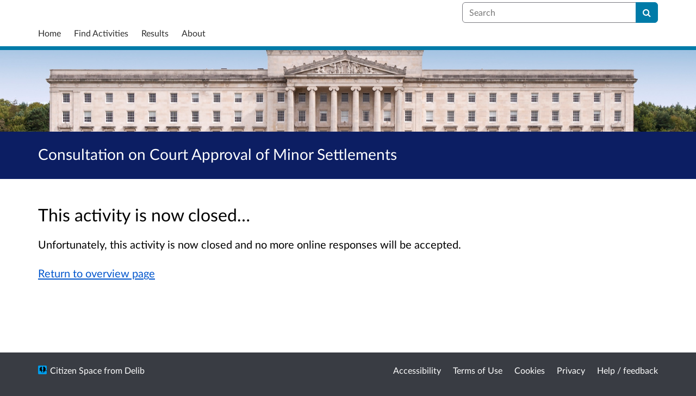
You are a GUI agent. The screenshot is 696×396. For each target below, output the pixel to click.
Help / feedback (627, 370)
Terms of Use (477, 370)
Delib (135, 370)
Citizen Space (76, 370)
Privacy (571, 370)
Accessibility (417, 370)
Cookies (529, 370)
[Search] (647, 12)
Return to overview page (96, 273)
